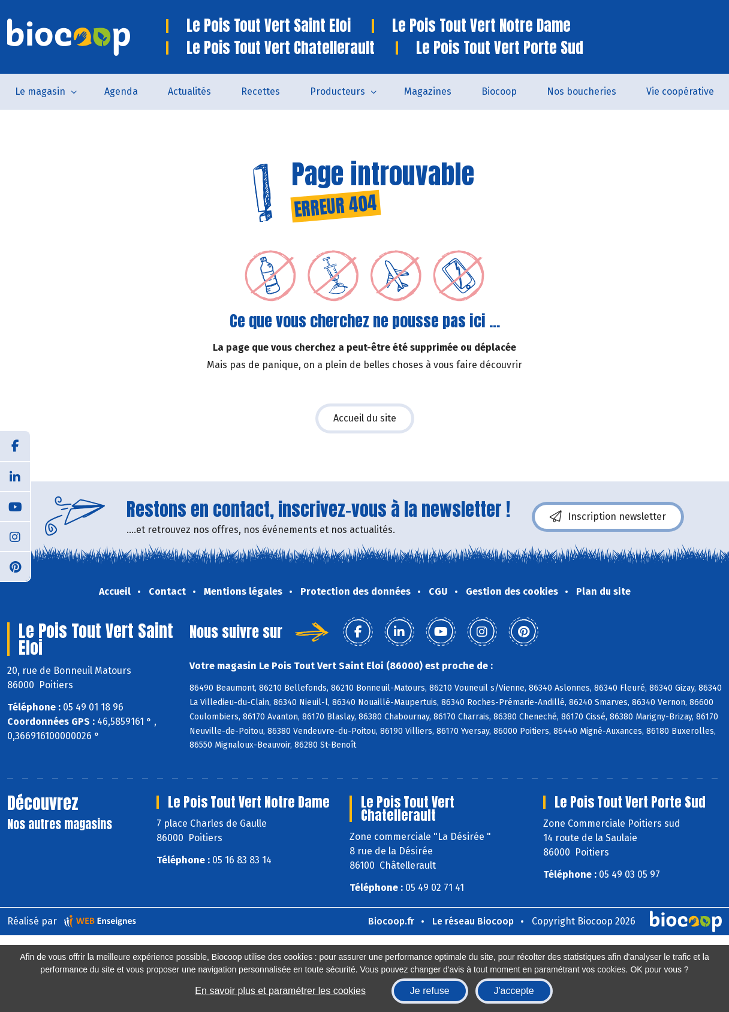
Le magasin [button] (40, 91)
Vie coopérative (680, 91)
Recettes (260, 91)
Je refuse (430, 991)
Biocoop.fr (391, 921)
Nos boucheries (581, 91)
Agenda (121, 91)
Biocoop (499, 91)
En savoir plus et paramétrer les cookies (280, 991)
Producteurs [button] (337, 91)
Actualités (189, 91)
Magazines (427, 91)
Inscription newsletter (608, 517)
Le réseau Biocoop (473, 921)
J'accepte (514, 991)
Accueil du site (364, 418)
